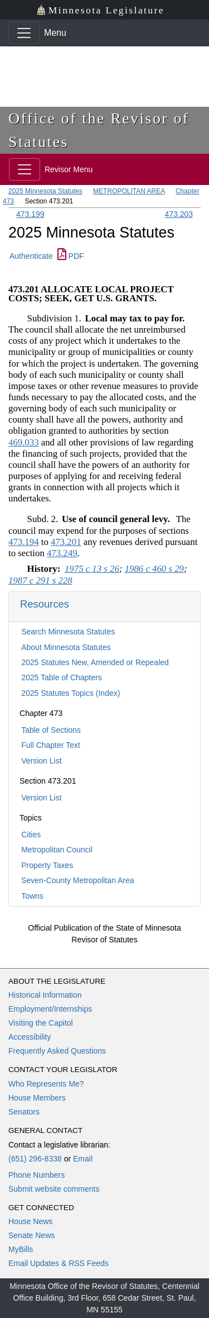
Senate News (31, 1235)
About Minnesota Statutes (65, 647)
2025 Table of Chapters (61, 677)
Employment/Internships (50, 1008)
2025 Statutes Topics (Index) (70, 693)
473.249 (62, 553)
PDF (70, 256)
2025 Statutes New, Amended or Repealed (95, 662)
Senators (24, 1111)
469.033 (23, 442)
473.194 (23, 542)
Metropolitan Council (57, 849)
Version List (41, 760)
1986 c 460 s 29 (154, 568)
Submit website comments (53, 1188)
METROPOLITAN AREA (128, 191)
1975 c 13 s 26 (92, 568)
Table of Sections (51, 730)
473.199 (30, 214)
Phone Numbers (36, 1174)
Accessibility (29, 1036)
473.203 (178, 214)
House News (30, 1221)
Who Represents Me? (46, 1083)
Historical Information (45, 994)
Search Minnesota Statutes (68, 631)
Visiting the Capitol (40, 1022)
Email (83, 1158)
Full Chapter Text (50, 745)
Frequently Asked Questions (57, 1050)
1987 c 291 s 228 (40, 580)
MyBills (20, 1249)
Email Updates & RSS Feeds (58, 1263)
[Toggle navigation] (24, 33)
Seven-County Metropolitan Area (77, 880)
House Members (37, 1097)
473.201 (66, 542)
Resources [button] (44, 604)
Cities (31, 834)
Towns (32, 896)
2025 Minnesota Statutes (45, 191)
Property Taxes (47, 865)
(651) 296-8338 (35, 1158)
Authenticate (31, 256)
